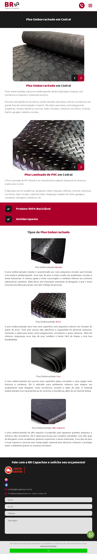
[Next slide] (81, 78)
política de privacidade (48, 546)
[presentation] (48, 540)
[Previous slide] (74, 78)
